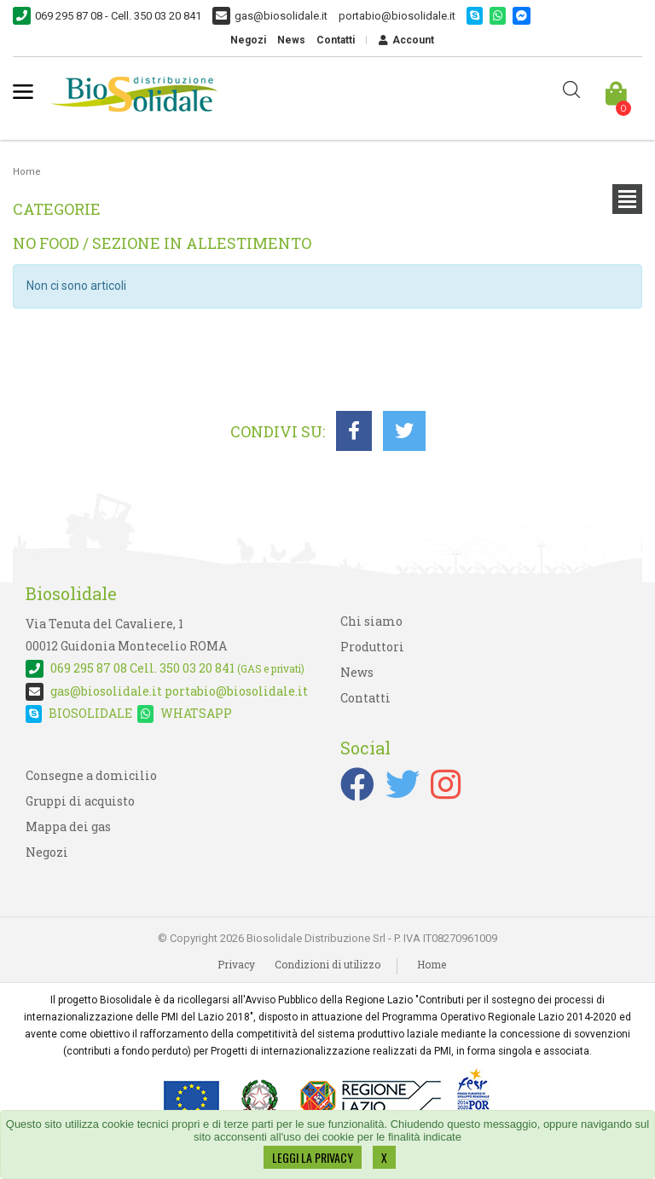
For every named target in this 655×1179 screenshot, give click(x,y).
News (291, 40)
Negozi (248, 40)
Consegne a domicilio (91, 775)
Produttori (372, 647)
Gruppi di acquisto (80, 801)
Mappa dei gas (68, 826)
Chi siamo (371, 621)
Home (27, 171)
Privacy (236, 964)
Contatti (335, 40)
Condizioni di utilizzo (327, 964)
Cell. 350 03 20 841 (165, 668)
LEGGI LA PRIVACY (312, 1157)
